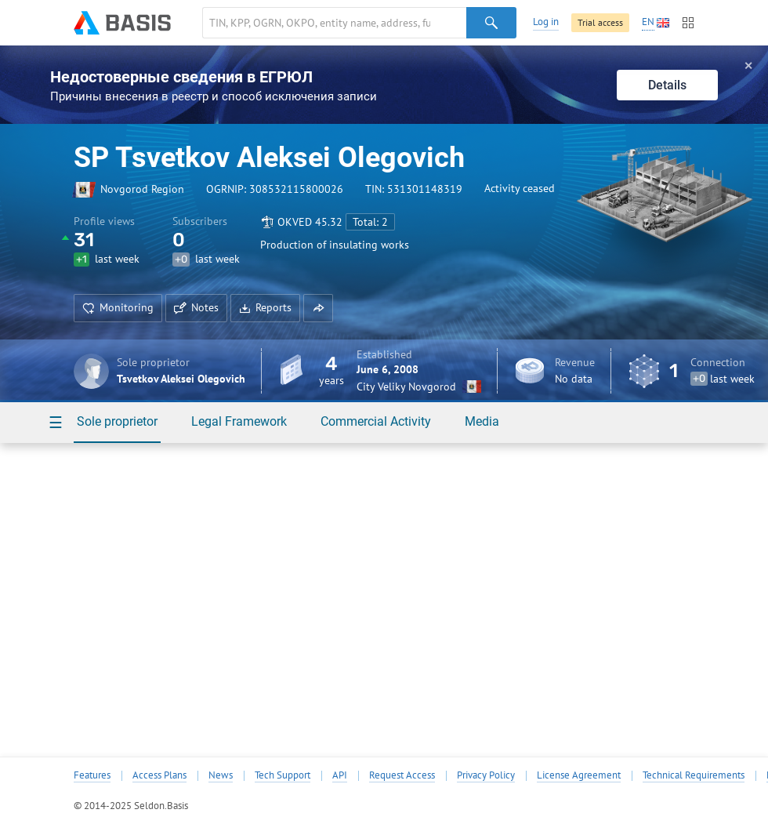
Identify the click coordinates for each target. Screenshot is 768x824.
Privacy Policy (486, 775)
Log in (546, 21)
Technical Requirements (693, 775)
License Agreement (579, 775)
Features (92, 775)
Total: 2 (370, 222)
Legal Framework (239, 421)
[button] (318, 308)
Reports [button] (265, 307)
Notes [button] (196, 307)
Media (482, 421)
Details (667, 85)
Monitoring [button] (118, 307)
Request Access (402, 775)
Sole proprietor (117, 421)
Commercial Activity (376, 421)
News (220, 775)
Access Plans (159, 775)
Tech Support (282, 775)
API (339, 775)
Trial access (600, 22)
